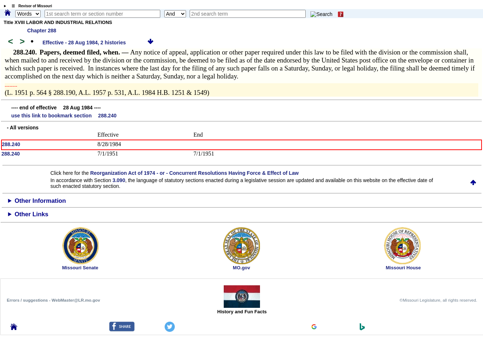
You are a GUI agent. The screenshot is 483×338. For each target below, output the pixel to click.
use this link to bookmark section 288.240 (63, 115)
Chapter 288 (41, 30)
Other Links (31, 214)
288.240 (11, 144)
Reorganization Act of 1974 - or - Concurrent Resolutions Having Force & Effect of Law (194, 173)
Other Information (40, 200)
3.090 (118, 180)
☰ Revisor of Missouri (30, 6)
